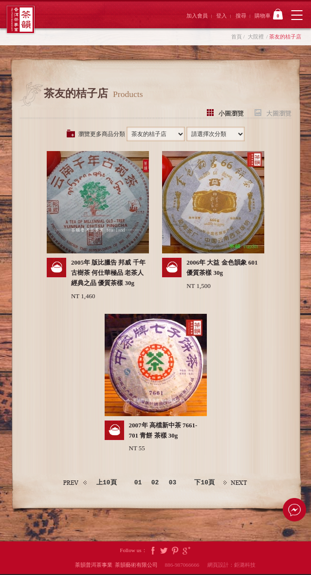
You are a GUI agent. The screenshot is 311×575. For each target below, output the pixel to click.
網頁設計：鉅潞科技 (231, 566)
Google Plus (186, 551)
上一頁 (73, 483)
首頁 (236, 36)
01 (138, 483)
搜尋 (241, 16)
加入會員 (197, 16)
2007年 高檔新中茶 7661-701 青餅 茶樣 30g (163, 431)
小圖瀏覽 (231, 113)
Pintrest (175, 551)
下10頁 (206, 483)
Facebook (153, 551)
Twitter (164, 551)
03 (174, 483)
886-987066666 (185, 566)
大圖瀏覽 (279, 113)
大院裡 (256, 36)
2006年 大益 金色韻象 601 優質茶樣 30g (221, 268)
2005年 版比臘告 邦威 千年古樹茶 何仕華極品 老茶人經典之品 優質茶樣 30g (108, 273)
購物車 (269, 14)
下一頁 (237, 483)
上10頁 (105, 483)
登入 (221, 16)
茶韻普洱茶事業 (21, 20)
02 (156, 483)
